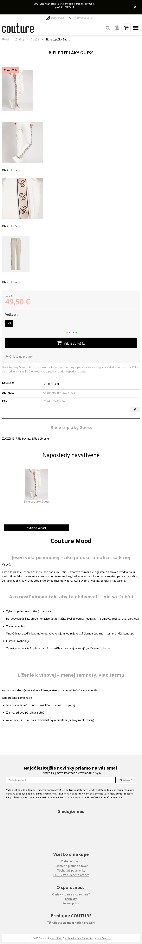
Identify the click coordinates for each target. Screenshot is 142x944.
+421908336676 (82, 17)
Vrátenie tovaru (71, 861)
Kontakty (71, 899)
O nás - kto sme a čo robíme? (71, 894)
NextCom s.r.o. (104, 938)
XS (9, 323)
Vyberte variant (36, 528)
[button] (107, 28)
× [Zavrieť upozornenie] (135, 7)
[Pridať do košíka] (71, 343)
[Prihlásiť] (117, 28)
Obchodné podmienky (71, 870)
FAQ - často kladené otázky (71, 875)
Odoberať (125, 780)
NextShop (56, 938)
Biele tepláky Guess (36, 501)
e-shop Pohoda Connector (79, 938)
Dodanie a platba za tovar (71, 866)
